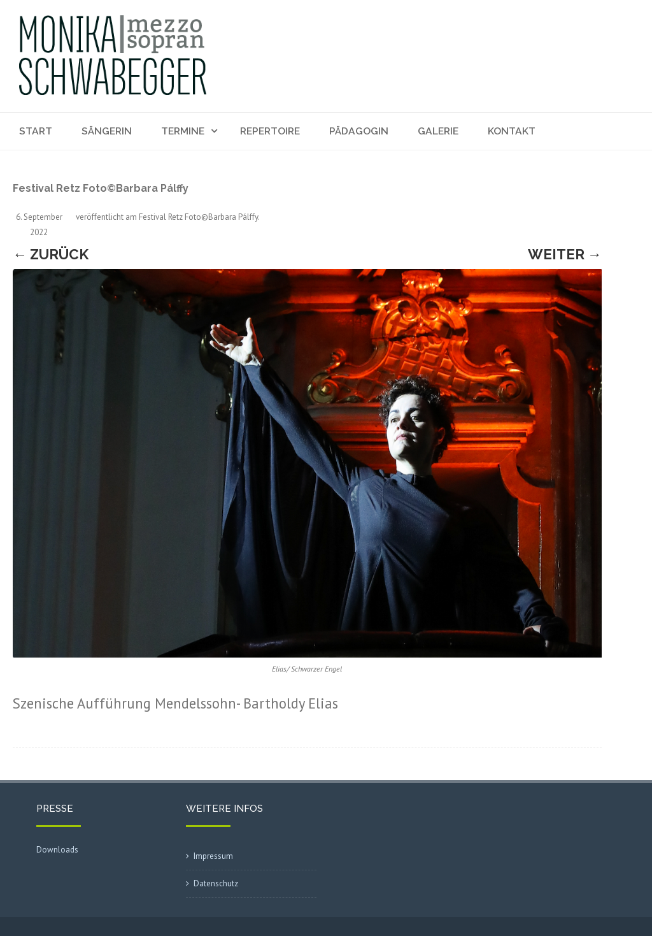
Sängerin (107, 131)
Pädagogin (358, 131)
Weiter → (565, 254)
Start (35, 131)
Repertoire (270, 131)
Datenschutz (216, 883)
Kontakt (511, 131)
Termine (182, 131)
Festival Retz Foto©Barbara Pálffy (198, 217)
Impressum (213, 856)
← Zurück (51, 254)
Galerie (438, 131)
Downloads (57, 849)
